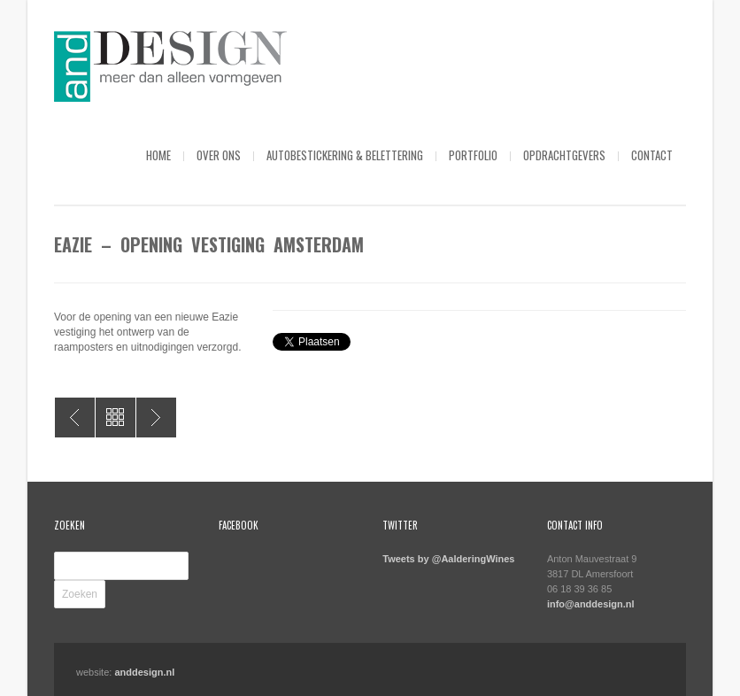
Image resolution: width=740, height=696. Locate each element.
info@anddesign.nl (591, 604)
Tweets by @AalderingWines (448, 558)
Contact (652, 155)
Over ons (219, 155)
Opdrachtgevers (564, 155)
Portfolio (473, 155)
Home (158, 155)
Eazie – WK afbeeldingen (156, 417)
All (115, 417)
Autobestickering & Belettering (344, 155)
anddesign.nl (144, 672)
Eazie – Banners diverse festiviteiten (75, 417)
